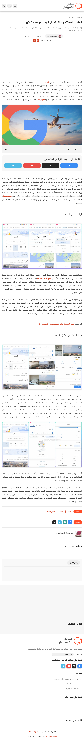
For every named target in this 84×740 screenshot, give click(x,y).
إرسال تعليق (73, 562)
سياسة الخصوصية (74, 688)
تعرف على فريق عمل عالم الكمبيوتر (68, 679)
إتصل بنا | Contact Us (73, 683)
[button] (70, 522)
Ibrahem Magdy (51, 736)
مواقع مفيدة (51, 511)
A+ (38, 40)
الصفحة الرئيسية (76, 17)
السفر (47, 82)
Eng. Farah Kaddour (52, 36)
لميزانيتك (41, 99)
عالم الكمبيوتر (33, 731)
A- (34, 40)
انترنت (66, 17)
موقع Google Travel (44, 278)
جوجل (61, 511)
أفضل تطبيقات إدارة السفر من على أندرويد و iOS (56, 324)
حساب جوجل (7, 196)
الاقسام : (79, 654)
